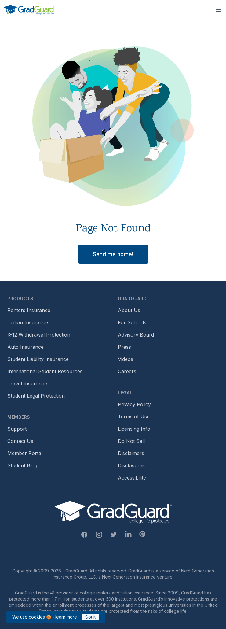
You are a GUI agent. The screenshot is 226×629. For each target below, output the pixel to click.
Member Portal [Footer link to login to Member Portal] (24, 453)
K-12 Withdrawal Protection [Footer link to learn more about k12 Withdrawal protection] (38, 335)
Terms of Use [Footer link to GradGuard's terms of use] (134, 417)
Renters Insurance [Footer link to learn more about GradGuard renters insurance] (28, 310)
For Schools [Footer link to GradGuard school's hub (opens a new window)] (132, 322)
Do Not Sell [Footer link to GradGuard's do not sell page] (131, 441)
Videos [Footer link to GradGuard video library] (125, 359)
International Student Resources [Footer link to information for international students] (44, 371)
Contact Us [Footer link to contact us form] (20, 441)
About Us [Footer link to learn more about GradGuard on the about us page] (129, 310)
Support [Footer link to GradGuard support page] (17, 429)
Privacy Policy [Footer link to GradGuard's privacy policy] (134, 404)
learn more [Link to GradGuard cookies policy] (66, 617)
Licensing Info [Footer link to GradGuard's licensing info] (134, 429)
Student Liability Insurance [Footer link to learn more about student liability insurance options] (38, 359)
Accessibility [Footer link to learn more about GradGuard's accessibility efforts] (132, 478)
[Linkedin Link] (128, 534)
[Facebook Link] (84, 534)
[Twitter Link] (113, 534)
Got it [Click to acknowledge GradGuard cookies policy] (90, 617)
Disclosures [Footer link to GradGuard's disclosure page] (131, 465)
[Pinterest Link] (142, 534)
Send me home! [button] (113, 254)
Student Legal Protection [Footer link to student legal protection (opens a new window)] (36, 396)
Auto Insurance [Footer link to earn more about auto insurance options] (25, 347)
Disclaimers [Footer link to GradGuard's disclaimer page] (131, 453)
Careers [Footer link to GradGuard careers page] (127, 371)
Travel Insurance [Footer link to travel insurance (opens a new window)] (27, 384)
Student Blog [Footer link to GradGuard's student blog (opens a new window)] (22, 465)
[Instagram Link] (99, 534)
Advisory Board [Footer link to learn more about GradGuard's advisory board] (136, 335)
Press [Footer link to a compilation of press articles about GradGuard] (124, 347)
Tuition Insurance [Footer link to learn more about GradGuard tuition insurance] (27, 322)
